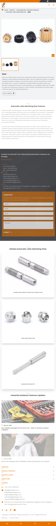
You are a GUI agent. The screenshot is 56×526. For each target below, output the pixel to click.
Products (12, 10)
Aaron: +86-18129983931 (9, 168)
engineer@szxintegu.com (10, 178)
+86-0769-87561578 (8, 166)
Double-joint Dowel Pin (28, 385)
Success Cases (7, 475)
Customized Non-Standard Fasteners (27, 10)
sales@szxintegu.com (9, 174)
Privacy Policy (14, 518)
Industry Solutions (8, 471)
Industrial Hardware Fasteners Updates (28, 394)
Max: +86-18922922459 (9, 170)
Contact (5, 483)
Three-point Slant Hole (28, 339)
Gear (29, 12)
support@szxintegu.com (9, 176)
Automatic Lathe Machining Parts (16, 12)
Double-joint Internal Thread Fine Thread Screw (28, 293)
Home (6, 10)
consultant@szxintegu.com (10, 180)
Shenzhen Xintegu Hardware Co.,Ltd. (22, 515)
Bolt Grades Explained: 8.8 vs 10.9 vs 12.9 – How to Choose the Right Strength (25, 429)
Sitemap (4, 518)
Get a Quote (9, 93)
